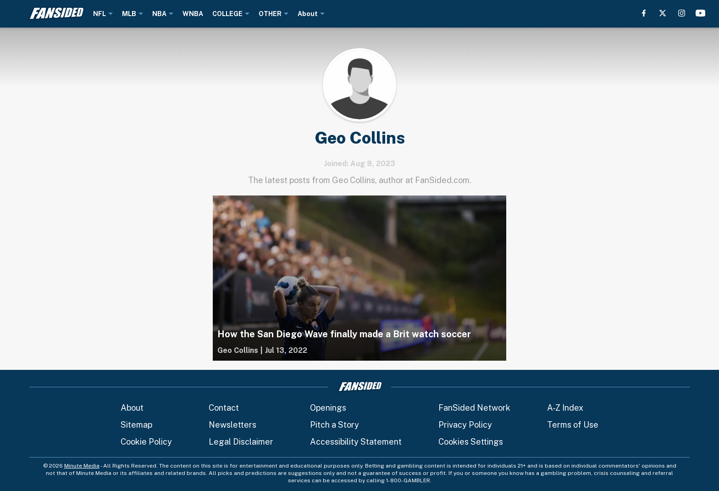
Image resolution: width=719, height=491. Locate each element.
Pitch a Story (334, 425)
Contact (224, 408)
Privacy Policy (465, 425)
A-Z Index (565, 408)
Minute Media (82, 466)
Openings (328, 408)
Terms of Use (572, 425)
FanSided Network (474, 408)
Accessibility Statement (356, 441)
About (132, 408)
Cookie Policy (146, 441)
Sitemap (136, 425)
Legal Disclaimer (241, 441)
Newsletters (232, 425)
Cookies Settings (470, 441)
